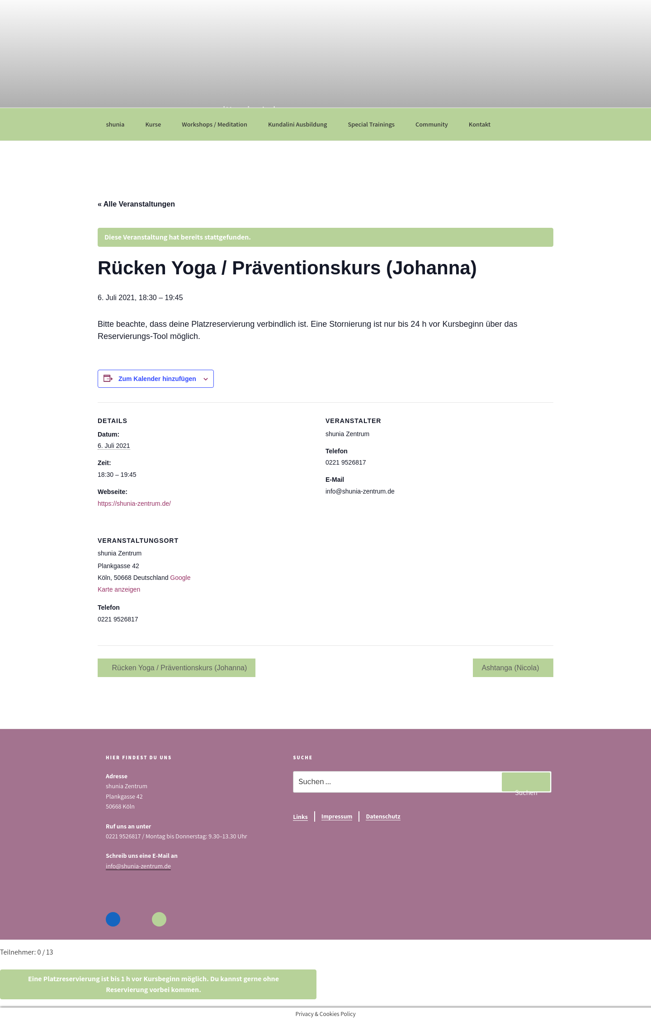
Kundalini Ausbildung (302, 124)
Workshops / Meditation (219, 124)
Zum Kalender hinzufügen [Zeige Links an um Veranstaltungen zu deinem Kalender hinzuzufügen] (157, 378)
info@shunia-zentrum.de (138, 866)
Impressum (337, 816)
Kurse (157, 124)
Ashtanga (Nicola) (511, 668)
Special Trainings (375, 124)
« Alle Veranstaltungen (136, 204)
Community (436, 124)
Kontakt (484, 124)
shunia (119, 124)
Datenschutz (383, 816)
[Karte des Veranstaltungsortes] (382, 584)
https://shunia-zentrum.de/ (134, 503)
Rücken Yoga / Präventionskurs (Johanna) (178, 668)
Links (300, 817)
